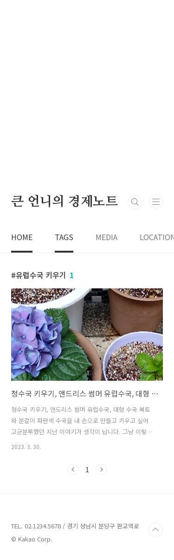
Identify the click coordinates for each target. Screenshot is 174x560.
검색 (135, 202)
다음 (101, 469)
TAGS (64, 236)
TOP (155, 529)
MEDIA (106, 236)
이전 (73, 469)
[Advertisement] (87, 96)
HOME (21, 236)
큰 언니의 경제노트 (64, 201)
